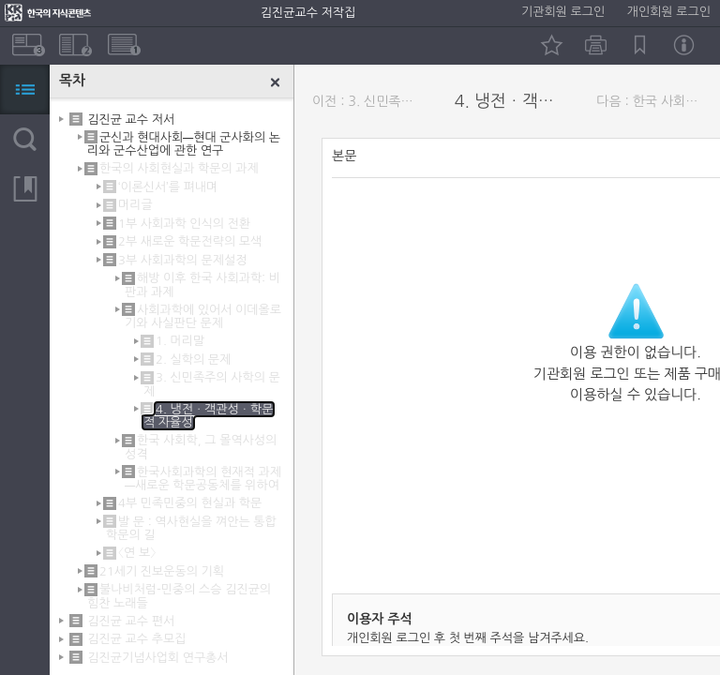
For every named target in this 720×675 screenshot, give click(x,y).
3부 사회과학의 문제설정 (182, 260)
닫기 (275, 82)
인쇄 (595, 45)
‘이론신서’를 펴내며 (168, 187)
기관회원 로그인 (563, 12)
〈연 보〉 (137, 553)
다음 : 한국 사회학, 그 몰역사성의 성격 (653, 101)
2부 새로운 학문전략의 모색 (190, 241)
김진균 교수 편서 (130, 621)
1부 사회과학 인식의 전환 (184, 224)
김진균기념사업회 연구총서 (157, 657)
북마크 (639, 45)
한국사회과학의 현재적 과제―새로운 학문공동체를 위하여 (203, 478)
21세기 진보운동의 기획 (161, 571)
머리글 (135, 205)
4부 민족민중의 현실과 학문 (190, 503)
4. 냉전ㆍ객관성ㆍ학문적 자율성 (512, 101)
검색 (25, 139)
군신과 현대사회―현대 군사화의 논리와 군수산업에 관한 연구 (183, 144)
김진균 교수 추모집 (136, 639)
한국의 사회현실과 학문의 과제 (179, 168)
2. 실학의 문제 (193, 359)
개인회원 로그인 (669, 12)
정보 (684, 45)
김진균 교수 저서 (130, 118)
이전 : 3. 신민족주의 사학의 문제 (369, 101)
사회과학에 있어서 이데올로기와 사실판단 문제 (203, 316)
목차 (25, 89)
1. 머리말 (180, 341)
